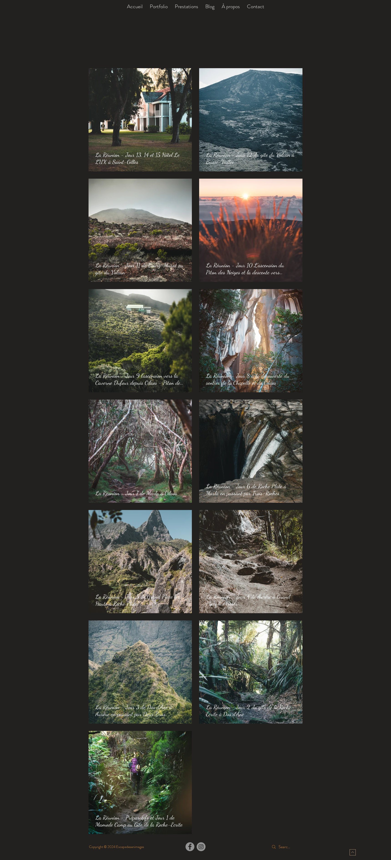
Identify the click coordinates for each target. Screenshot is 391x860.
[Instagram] (201, 846)
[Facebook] (189, 846)
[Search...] (285, 847)
